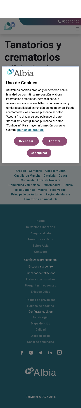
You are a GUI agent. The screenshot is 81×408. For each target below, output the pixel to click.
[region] (40, 97)
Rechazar (26, 123)
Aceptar (55, 123)
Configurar (39, 135)
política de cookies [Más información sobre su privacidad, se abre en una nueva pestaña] (30, 112)
